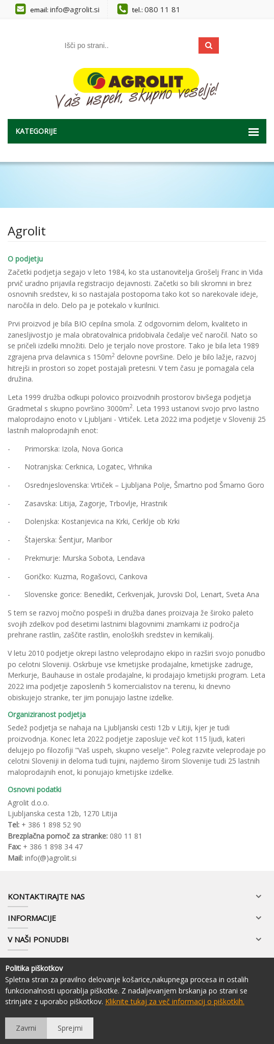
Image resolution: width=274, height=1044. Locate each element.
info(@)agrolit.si (51, 858)
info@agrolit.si (74, 9)
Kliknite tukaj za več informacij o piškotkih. (174, 1001)
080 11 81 (162, 9)
